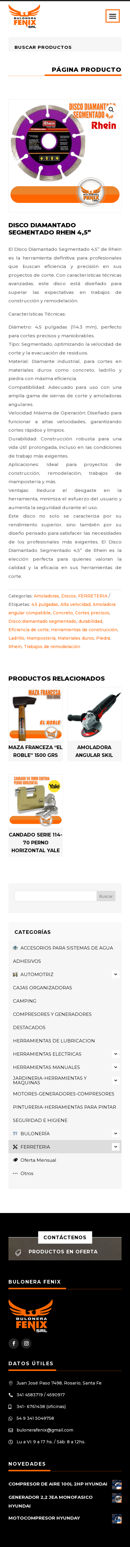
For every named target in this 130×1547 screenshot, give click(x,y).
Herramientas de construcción (84, 629)
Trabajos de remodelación (52, 646)
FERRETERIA (92, 596)
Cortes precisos (92, 613)
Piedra (103, 638)
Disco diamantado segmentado (42, 621)
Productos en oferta (63, 1252)
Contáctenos (65, 1237)
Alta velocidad (75, 604)
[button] (111, 109)
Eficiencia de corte (28, 629)
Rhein (15, 646)
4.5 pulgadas (44, 604)
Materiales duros (76, 638)
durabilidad (90, 621)
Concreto (63, 613)
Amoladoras (46, 596)
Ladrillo (16, 638)
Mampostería (41, 638)
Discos (68, 596)
